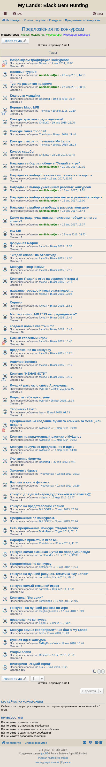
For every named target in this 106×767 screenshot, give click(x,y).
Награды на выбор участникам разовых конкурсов (50, 187)
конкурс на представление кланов (37, 506)
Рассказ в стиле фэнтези (29, 482)
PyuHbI (43, 388)
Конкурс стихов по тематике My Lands (40, 141)
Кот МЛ (15, 231)
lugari (42, 622)
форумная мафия (24, 243)
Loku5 (42, 178)
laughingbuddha (48, 611)
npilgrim (43, 497)
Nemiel (43, 63)
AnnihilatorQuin (49, 75)
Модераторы (54, 34)
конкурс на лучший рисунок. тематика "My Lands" (49, 574)
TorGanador (46, 555)
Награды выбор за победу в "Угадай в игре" (45, 163)
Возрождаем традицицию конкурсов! (39, 60)
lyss (41, 412)
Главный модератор (32, 34)
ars (41, 667)
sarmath (44, 577)
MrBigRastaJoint (49, 643)
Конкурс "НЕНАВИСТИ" (28, 373)
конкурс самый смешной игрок (34, 586)
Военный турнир (23, 72)
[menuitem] (17, 14)
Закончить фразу (23, 470)
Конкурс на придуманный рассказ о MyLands (45, 436)
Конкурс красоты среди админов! (36, 119)
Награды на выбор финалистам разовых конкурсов (51, 175)
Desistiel (44, 655)
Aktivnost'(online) (23, 362)
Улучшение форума (25, 458)
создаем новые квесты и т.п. (32, 326)
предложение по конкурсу (30, 350)
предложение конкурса (28, 619)
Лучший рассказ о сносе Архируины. (39, 385)
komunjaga (45, 600)
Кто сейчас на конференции (22, 701)
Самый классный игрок (28, 338)
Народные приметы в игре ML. (34, 540)
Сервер (16, 302)
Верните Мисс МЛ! (24, 107)
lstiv (41, 633)
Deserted (44, 98)
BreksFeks (45, 531)
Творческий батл (23, 409)
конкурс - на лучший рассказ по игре (39, 608)
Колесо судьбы (22, 151)
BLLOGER (45, 509)
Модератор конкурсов (76, 34)
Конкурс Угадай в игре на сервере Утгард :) (44, 278)
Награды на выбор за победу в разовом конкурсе (49, 207)
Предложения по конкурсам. (32, 518)
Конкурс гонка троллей (28, 131)
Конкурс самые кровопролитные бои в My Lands (48, 630)
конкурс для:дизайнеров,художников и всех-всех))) (50, 494)
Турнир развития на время (31, 83)
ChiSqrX (44, 122)
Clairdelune (46, 543)
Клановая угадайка (25, 95)
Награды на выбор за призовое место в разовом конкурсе (56, 197)
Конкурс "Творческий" (27, 267)
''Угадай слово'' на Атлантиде (33, 255)
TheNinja (44, 110)
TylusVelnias (46, 473)
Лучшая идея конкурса (28, 640)
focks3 (43, 246)
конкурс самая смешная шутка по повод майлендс (50, 552)
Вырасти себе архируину (30, 397)
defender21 (46, 567)
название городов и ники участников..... (41, 290)
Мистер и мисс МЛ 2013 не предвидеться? (43, 314)
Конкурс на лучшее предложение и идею (42, 447)
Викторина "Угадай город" (31, 664)
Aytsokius (44, 427)
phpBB (44, 753)
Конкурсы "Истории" (26, 597)
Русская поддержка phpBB (53, 758)
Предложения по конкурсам (53, 29)
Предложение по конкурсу (31, 564)
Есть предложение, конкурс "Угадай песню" (44, 528)
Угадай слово (20, 652)
